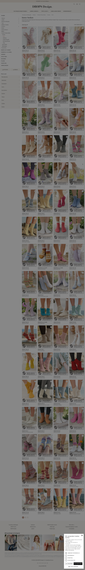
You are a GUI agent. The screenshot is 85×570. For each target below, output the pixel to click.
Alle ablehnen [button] (69, 563)
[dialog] (74, 551)
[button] (73, 566)
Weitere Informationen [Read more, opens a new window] (69, 550)
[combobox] (82, 535)
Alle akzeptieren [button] (78, 563)
